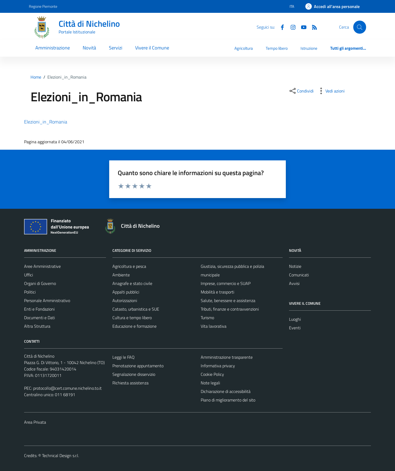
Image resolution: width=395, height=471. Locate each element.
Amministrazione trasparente (227, 357)
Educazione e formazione (134, 326)
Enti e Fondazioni (39, 309)
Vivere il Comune (152, 47)
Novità (89, 47)
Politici (30, 292)
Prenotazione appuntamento (138, 365)
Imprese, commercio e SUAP (225, 283)
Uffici (28, 275)
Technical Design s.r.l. (60, 455)
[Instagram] (291, 27)
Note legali (210, 383)
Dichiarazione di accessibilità (225, 391)
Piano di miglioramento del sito (228, 400)
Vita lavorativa (213, 326)
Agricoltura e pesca (129, 266)
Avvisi (294, 283)
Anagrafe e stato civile (132, 283)
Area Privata (35, 422)
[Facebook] (280, 27)
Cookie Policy (212, 374)
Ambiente (121, 275)
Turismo (207, 317)
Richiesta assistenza (130, 383)
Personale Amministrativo (47, 300)
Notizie (295, 266)
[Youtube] (301, 27)
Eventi (295, 328)
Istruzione (309, 48)
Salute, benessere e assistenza (228, 300)
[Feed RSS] (312, 27)
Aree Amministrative (42, 266)
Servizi (115, 47)
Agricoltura (243, 48)
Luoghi (295, 319)
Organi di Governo (40, 283)
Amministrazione (52, 47)
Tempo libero (277, 48)
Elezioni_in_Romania (45, 121)
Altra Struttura (37, 326)
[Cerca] (359, 27)
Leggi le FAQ (123, 357)
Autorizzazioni (124, 300)
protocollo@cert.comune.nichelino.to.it (67, 388)
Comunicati (299, 275)
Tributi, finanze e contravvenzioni (230, 309)
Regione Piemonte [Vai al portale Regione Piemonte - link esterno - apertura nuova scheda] (43, 6)
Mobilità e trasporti (217, 292)
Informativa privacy (218, 365)
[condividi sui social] (301, 91)
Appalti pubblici (125, 292)
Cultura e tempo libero (132, 317)
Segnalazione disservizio (133, 374)
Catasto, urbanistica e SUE (135, 309)
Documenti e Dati (39, 317)
